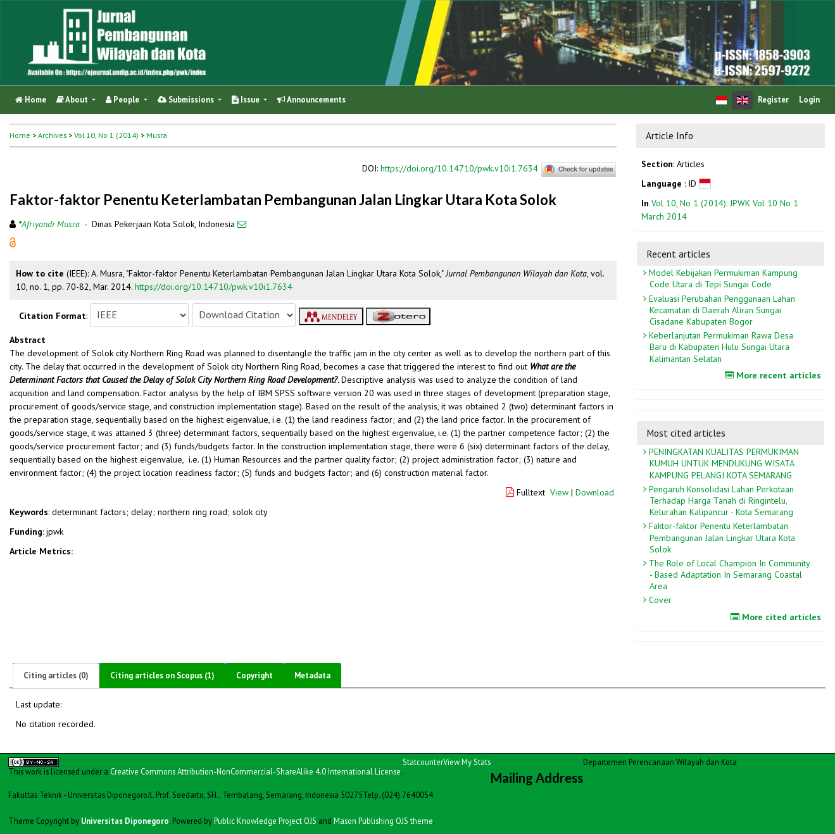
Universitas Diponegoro (125, 821)
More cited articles (777, 617)
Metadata (312, 675)
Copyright (254, 675)
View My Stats (467, 762)
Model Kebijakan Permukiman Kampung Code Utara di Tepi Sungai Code (722, 278)
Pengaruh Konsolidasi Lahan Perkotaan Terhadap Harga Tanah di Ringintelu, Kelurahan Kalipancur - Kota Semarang (720, 500)
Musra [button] (156, 135)
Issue (246, 99)
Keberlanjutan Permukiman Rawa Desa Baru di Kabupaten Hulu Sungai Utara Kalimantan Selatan (719, 347)
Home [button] (19, 135)
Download (594, 492)
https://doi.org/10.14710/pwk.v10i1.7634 (459, 168)
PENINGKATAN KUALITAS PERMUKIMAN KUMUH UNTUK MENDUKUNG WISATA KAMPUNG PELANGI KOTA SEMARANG (722, 463)
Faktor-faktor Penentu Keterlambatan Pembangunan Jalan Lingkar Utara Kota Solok (720, 537)
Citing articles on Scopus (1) (162, 675)
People (123, 99)
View (559, 492)
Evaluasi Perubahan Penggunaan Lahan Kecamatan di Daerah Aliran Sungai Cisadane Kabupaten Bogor (720, 310)
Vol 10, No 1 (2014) (106, 135)
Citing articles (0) (56, 675)
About (73, 99)
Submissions (187, 99)
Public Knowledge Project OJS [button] (265, 821)
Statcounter (423, 762)
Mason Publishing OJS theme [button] (383, 821)
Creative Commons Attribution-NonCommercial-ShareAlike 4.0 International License (255, 771)
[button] (12, 241)
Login (809, 99)
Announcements (311, 99)
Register (773, 99)
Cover (659, 600)
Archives (52, 135)
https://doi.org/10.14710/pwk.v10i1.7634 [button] (213, 286)
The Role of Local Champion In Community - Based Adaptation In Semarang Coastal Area (728, 574)
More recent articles (774, 375)
